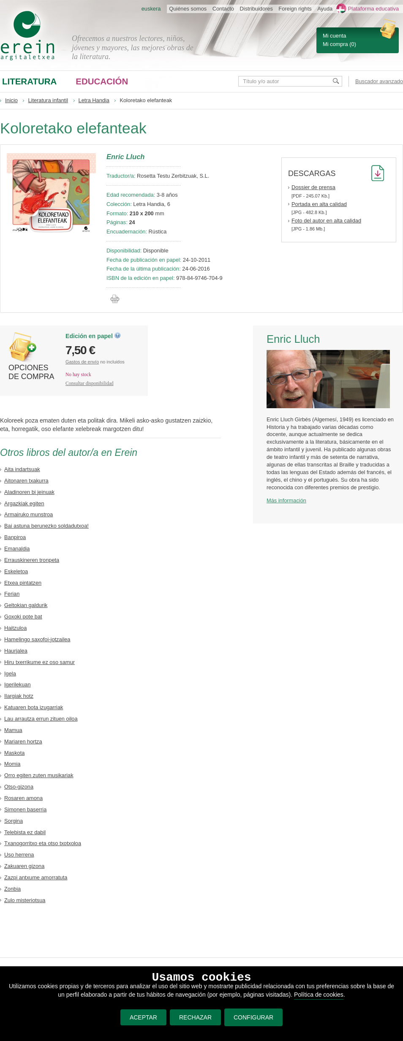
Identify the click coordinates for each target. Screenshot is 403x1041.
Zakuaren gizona (24, 866)
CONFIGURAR (253, 1017)
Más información (286, 500)
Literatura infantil (48, 100)
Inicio (11, 100)
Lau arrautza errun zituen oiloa (41, 719)
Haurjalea (15, 651)
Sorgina (13, 821)
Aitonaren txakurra (26, 480)
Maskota (14, 753)
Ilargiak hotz (18, 696)
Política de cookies (318, 994)
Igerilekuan (17, 684)
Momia (12, 764)
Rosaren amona (23, 798)
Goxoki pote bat (23, 616)
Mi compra (335, 44)
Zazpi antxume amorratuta (35, 877)
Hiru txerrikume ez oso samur (39, 662)
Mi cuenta (334, 36)
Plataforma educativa (373, 8)
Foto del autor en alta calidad (326, 220)
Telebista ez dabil (25, 832)
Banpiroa (15, 537)
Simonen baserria (25, 809)
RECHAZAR (195, 1017)
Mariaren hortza (23, 741)
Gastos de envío (82, 361)
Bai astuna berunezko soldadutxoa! (46, 526)
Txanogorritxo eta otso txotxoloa (42, 843)
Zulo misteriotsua (24, 900)
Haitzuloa (15, 628)
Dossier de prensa (313, 187)
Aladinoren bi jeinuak (29, 492)
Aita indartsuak (22, 469)
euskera (151, 8)
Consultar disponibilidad (89, 383)
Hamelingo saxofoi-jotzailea (37, 639)
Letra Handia (94, 100)
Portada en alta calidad (319, 204)
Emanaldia (17, 548)
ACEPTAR (143, 1017)
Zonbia (12, 889)
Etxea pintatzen (22, 583)
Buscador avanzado (379, 81)
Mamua (13, 730)
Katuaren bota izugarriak (33, 707)
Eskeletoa (16, 571)
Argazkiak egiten (24, 503)
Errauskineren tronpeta (31, 560)
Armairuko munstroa (28, 514)
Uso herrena (19, 854)
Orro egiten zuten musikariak (39, 775)
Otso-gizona (18, 786)
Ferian (11, 594)
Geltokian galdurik (25, 605)
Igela (10, 673)
